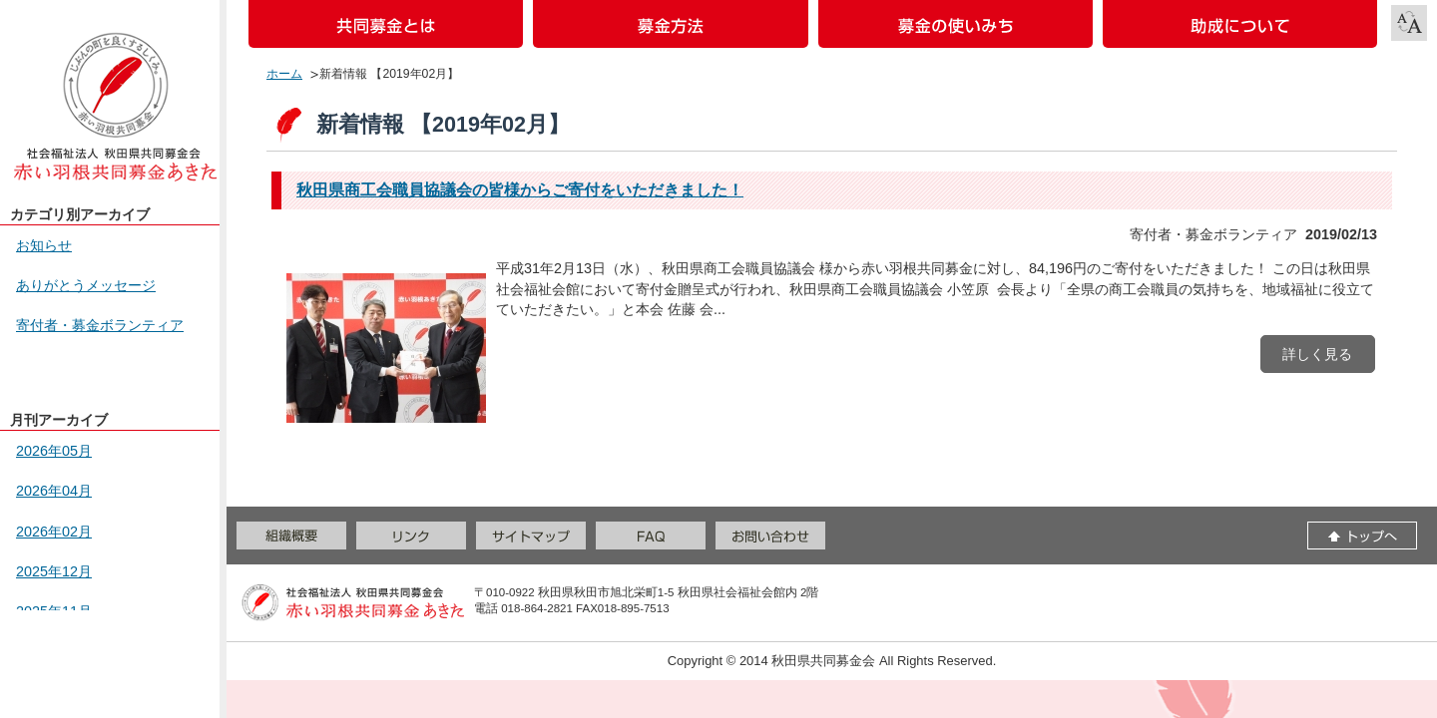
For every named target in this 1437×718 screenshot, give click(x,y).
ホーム (284, 74)
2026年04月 (54, 491)
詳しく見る (1317, 354)
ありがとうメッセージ (86, 285)
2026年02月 (54, 531)
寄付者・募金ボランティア (100, 325)
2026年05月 (54, 451)
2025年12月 (54, 571)
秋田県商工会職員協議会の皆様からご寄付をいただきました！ (519, 189)
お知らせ (44, 245)
